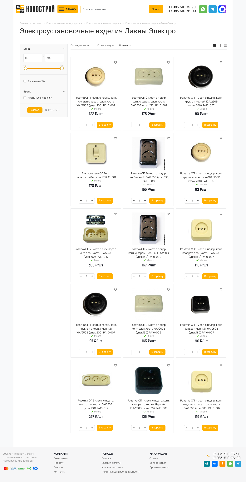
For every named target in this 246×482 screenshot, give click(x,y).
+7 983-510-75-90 (182, 7)
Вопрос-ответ (158, 462)
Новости (59, 462)
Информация (158, 453)
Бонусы (58, 467)
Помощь (107, 453)
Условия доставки (112, 467)
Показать (34, 109)
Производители (159, 467)
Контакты (59, 471)
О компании (60, 458)
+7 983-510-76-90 (182, 11)
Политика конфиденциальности (120, 471)
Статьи (154, 458)
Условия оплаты (111, 462)
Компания (60, 453)
